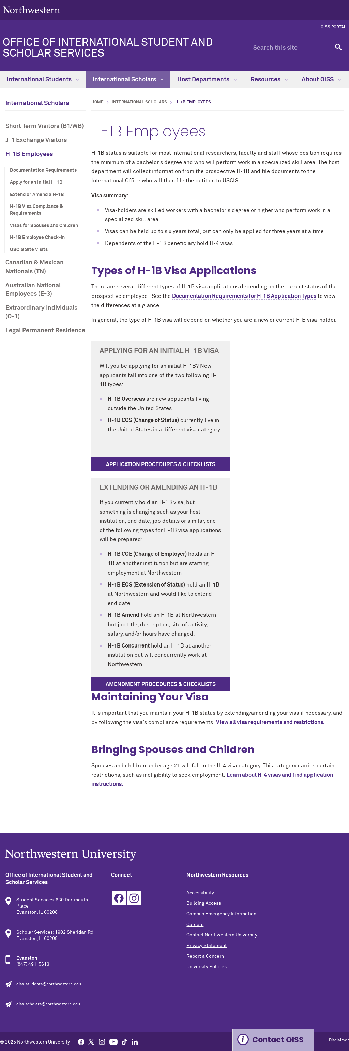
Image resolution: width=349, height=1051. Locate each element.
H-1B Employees (29, 154)
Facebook (119, 898)
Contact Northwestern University (221, 935)
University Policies (206, 966)
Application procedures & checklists (160, 464)
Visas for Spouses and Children (44, 225)
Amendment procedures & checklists (161, 684)
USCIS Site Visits (29, 249)
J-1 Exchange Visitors (36, 140)
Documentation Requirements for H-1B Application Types (244, 296)
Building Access (203, 903)
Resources (269, 80)
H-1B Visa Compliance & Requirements (36, 210)
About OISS (321, 80)
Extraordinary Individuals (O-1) (41, 312)
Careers (194, 924)
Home (97, 102)
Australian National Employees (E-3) (33, 290)
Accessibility (200, 892)
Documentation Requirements (43, 170)
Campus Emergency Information (221, 914)
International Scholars (128, 80)
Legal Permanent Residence (45, 331)
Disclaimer (339, 1040)
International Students (43, 80)
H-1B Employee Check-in (37, 237)
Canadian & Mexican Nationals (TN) (34, 267)
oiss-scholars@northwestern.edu (48, 1004)
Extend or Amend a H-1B (37, 194)
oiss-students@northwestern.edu (48, 984)
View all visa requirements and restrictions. (270, 722)
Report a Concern (205, 956)
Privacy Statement (206, 945)
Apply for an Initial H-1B (36, 182)
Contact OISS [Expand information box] (278, 1040)
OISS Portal (333, 27)
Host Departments (207, 80)
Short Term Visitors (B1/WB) (44, 126)
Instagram (134, 898)
